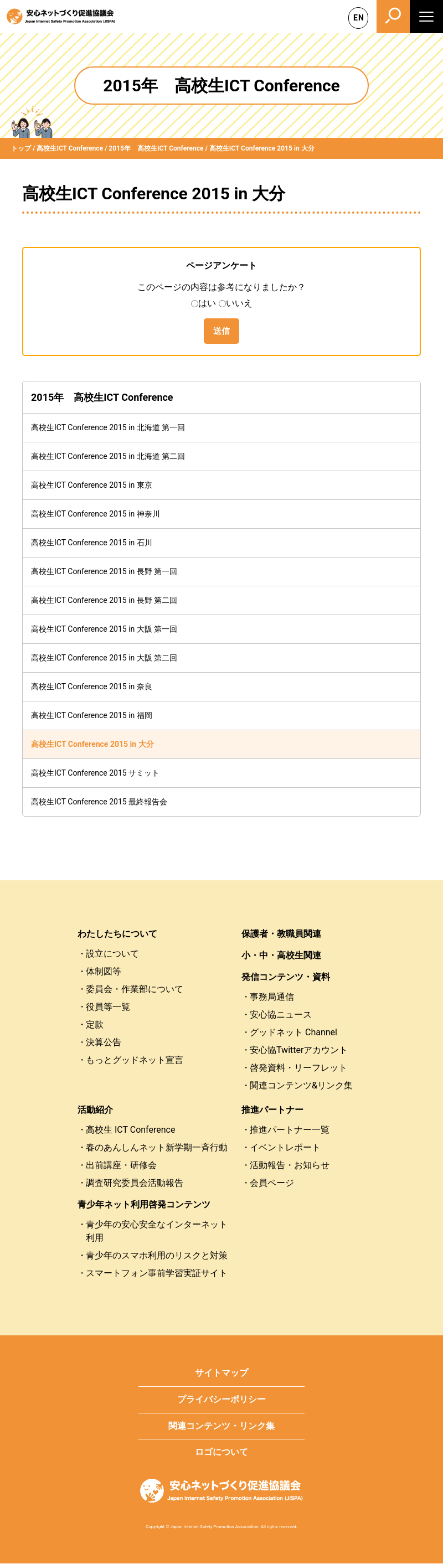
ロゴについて (221, 1453)
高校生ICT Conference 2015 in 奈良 (91, 687)
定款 (95, 1025)
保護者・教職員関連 (281, 935)
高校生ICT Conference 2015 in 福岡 (91, 716)
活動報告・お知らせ (289, 1166)
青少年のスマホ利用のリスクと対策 (157, 1256)
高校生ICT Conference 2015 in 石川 (91, 543)
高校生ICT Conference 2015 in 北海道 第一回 (108, 428)
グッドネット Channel (293, 1033)
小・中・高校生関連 (281, 956)
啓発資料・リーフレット (298, 1069)
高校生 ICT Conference (130, 1131)
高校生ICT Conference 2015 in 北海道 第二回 (108, 457)
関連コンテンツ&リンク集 (301, 1086)
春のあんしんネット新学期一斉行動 (157, 1148)
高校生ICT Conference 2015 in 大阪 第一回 (104, 630)
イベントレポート (285, 1148)
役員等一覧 (108, 1008)
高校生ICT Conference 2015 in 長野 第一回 (104, 572)
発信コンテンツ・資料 (285, 978)
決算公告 (103, 1043)
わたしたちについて (117, 935)
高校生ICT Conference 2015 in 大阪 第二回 (104, 658)
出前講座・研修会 (121, 1166)
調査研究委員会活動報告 (134, 1184)
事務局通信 (272, 998)
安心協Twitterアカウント (299, 1051)
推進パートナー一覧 (289, 1131)
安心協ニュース (281, 1015)
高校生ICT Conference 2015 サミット (95, 774)
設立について (112, 954)
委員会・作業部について (134, 990)
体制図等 (103, 972)
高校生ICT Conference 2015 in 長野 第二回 (104, 601)
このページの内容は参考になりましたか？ (221, 287)
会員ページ (272, 1184)
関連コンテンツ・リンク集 (221, 1427)
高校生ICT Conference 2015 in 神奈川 (95, 514)
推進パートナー (272, 1111)
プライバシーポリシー (221, 1400)
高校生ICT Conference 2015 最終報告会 (99, 802)
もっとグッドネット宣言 (134, 1061)
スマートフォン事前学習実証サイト (157, 1274)
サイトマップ (221, 1374)
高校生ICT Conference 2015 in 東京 (91, 486)
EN (358, 17)
